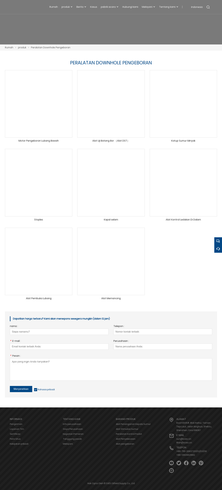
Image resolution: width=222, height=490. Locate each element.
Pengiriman (16, 424)
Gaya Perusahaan (73, 429)
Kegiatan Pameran (73, 434)
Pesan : (15, 356)
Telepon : (118, 326)
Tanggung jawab (72, 438)
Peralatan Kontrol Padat (129, 434)
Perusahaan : (121, 341)
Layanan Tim (17, 429)
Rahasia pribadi (46, 389)
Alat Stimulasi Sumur (127, 429)
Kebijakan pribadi (19, 443)
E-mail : (15, 341)
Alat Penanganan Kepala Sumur (133, 424)
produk (22, 47)
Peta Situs (15, 438)
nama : (14, 326)
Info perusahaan (72, 424)
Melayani (68, 443)
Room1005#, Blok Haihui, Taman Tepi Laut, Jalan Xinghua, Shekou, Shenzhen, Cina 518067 (194, 426)
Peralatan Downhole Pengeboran (50, 47)
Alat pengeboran (125, 443)
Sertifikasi (15, 434)
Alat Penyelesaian (125, 438)
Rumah (9, 47)
